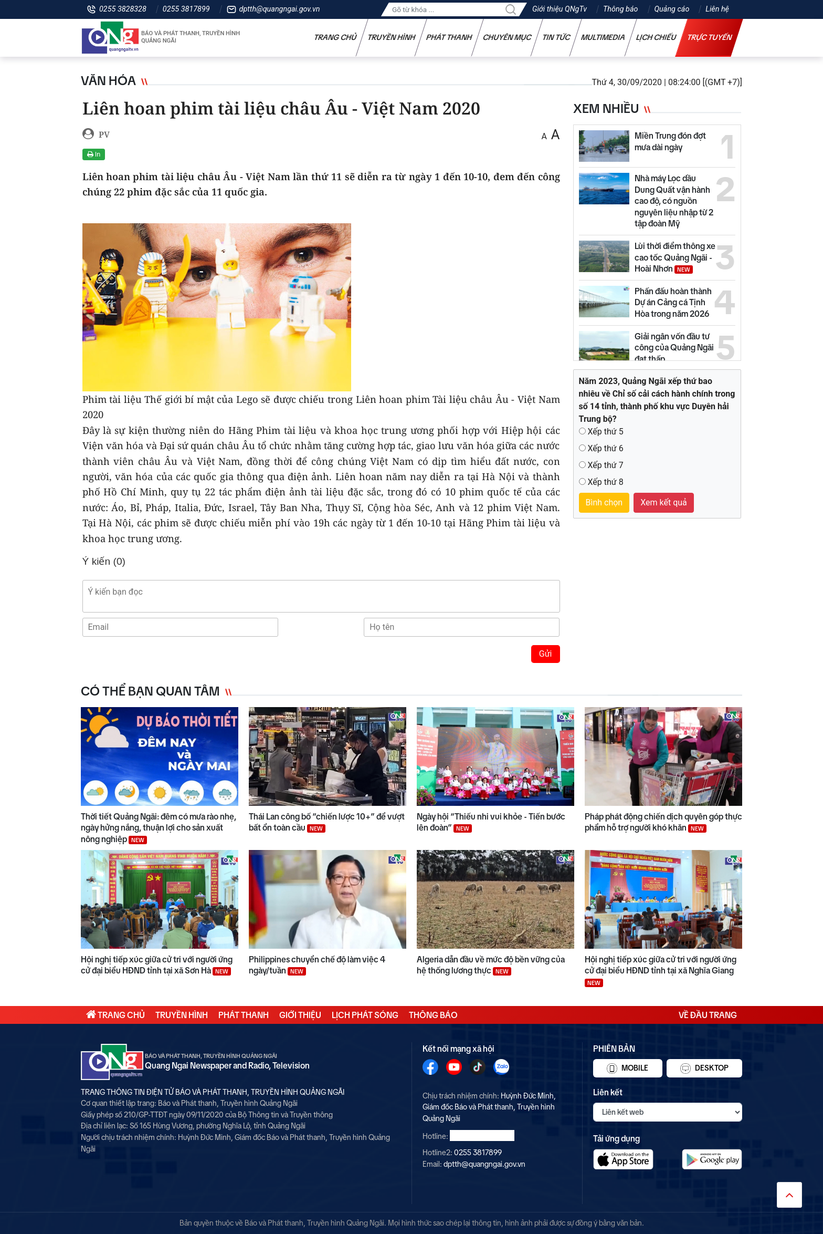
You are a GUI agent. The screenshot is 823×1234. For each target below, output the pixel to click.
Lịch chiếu (656, 37)
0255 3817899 (186, 9)
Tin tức (556, 37)
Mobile (627, 1068)
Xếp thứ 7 (605, 465)
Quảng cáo (672, 9)
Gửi (545, 654)
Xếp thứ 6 (605, 448)
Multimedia (603, 37)
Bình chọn (604, 502)
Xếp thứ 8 (605, 482)
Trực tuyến (709, 37)
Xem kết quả (663, 502)
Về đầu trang (708, 1015)
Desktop (704, 1068)
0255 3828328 (122, 9)
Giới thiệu (300, 1015)
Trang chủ (335, 37)
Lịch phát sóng (365, 1015)
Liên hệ (717, 9)
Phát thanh (449, 37)
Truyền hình (391, 37)
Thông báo (620, 9)
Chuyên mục (507, 37)
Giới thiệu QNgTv (559, 9)
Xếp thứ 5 (605, 432)
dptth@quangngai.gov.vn (279, 9)
